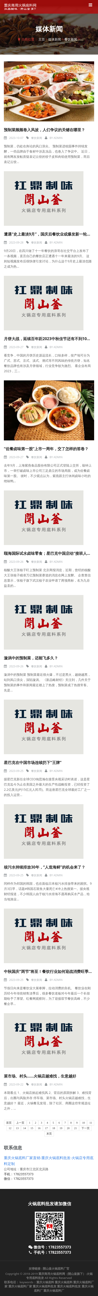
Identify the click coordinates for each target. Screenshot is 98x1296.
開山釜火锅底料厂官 (56, 1268)
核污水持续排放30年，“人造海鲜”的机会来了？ (44, 867)
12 (10, 1128)
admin (57, 138)
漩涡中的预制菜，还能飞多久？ (31, 658)
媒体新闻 (54, 39)
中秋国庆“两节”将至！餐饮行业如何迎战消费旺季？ (48, 971)
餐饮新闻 (70, 39)
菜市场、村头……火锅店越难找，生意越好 (40, 1076)
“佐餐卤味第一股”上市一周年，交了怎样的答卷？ (46, 448)
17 (46, 1128)
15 (31, 1128)
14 (24, 1128)
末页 (49, 1133)
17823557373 (23, 1174)
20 (68, 1128)
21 (75, 1128)
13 (17, 1128)
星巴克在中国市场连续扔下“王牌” (32, 762)
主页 (41, 39)
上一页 (20, 1122)
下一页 (85, 1128)
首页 (9, 1122)
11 (90, 1122)
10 (83, 1122)
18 (53, 1128)
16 (39, 1128)
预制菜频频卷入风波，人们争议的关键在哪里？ (44, 129)
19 (61, 1128)
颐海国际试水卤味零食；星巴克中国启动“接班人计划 (49, 553)
